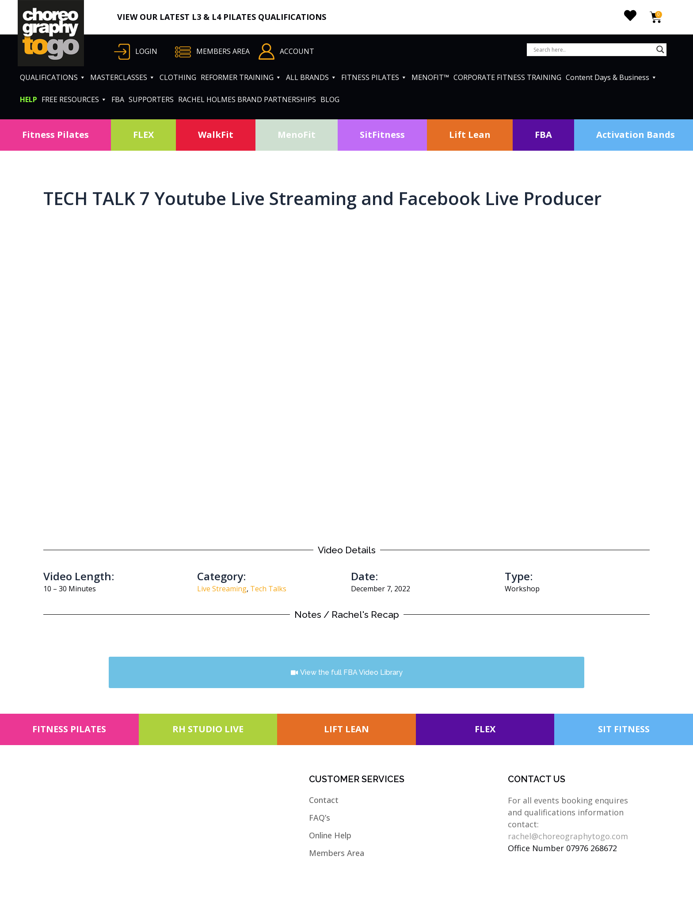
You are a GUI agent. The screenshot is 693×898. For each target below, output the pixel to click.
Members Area (336, 853)
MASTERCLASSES (122, 77)
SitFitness (382, 135)
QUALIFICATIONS (53, 77)
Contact (324, 800)
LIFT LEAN (346, 729)
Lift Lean (470, 135)
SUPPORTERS (151, 99)
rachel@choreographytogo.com (568, 836)
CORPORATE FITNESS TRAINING (507, 77)
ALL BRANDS (311, 77)
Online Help (330, 835)
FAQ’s (319, 817)
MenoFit (297, 135)
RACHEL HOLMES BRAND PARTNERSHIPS (247, 99)
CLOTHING (178, 77)
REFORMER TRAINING (241, 77)
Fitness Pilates (55, 135)
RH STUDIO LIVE (208, 729)
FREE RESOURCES (74, 99)
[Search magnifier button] (660, 49)
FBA (117, 99)
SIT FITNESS (624, 729)
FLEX (143, 135)
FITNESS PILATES (374, 77)
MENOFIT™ (430, 77)
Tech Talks (268, 589)
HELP (28, 99)
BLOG (329, 99)
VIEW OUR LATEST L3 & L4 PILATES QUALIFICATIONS (221, 16)
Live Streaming (222, 589)
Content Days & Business (611, 77)
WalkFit (215, 135)
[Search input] (592, 49)
